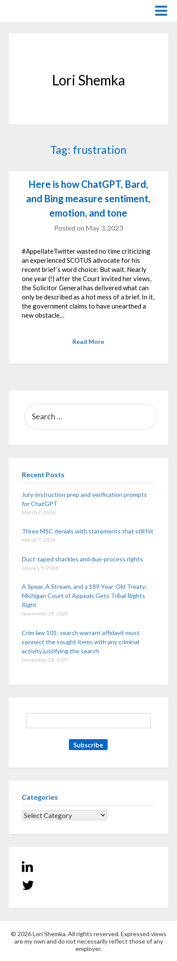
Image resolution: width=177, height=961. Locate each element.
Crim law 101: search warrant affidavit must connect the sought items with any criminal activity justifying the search (81, 642)
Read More (88, 341)
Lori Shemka (35, 10)
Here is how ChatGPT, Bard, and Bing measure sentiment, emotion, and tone (88, 198)
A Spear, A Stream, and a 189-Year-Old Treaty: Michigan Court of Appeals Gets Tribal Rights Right (84, 595)
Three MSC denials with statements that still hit (87, 531)
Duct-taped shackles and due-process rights (82, 559)
